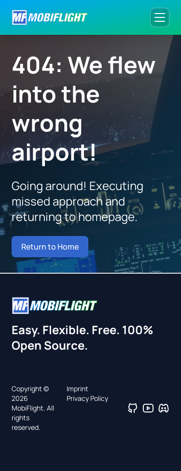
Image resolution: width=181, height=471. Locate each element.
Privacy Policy (87, 398)
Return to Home (50, 246)
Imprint (77, 388)
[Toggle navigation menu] (159, 17)
